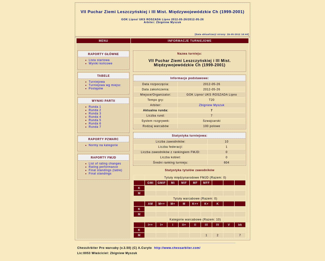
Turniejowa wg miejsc (105, 85)
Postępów (96, 88)
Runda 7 (95, 126)
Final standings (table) (105, 170)
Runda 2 (95, 110)
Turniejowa (97, 81)
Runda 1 (95, 106)
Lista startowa (99, 60)
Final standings (100, 173)
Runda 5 (95, 120)
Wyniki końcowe (101, 63)
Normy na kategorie (103, 145)
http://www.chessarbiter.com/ (177, 248)
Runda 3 (95, 113)
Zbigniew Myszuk (211, 105)
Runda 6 (95, 123)
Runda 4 (95, 116)
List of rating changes (105, 163)
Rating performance (103, 167)
